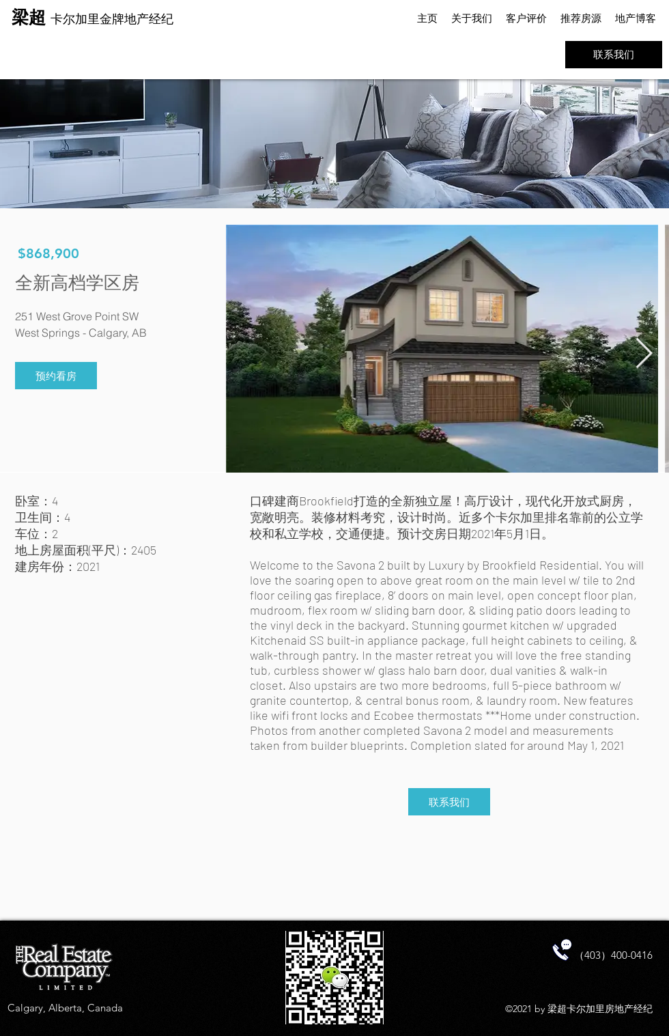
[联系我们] (613, 54)
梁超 (31, 17)
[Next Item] (643, 354)
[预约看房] (56, 375)
